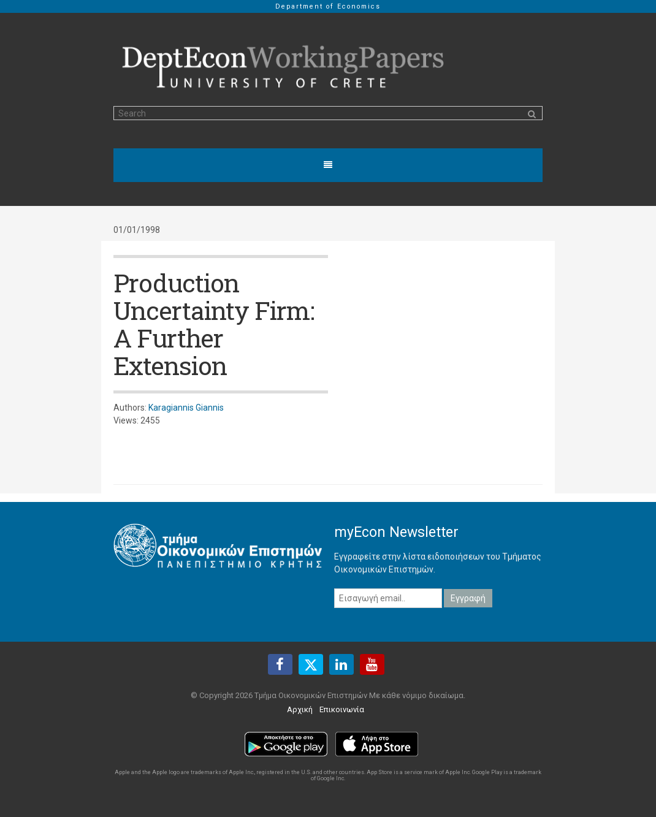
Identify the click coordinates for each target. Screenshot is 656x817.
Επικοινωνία (341, 709)
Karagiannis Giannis (186, 407)
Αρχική (300, 709)
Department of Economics (328, 6)
